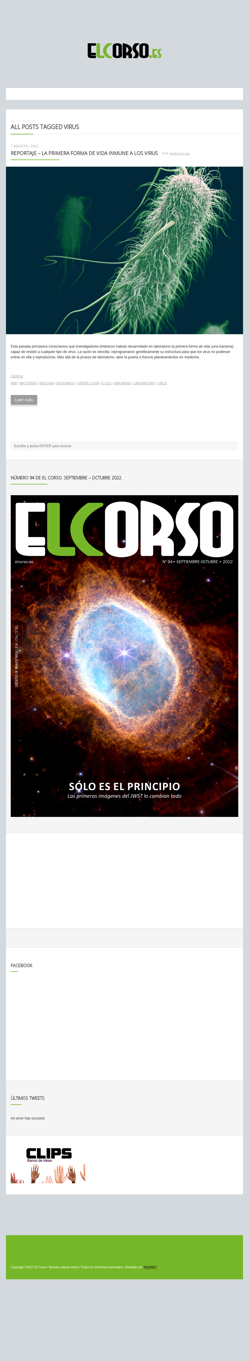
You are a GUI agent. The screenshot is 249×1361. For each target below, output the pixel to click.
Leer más (24, 399)
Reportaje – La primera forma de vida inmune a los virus (84, 153)
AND (14, 383)
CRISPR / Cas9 (88, 383)
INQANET (150, 1267)
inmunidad (122, 383)
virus (162, 383)
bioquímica (65, 383)
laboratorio (144, 383)
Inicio (15, 121)
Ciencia (17, 376)
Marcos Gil (180, 153)
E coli (106, 383)
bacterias (28, 383)
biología (46, 383)
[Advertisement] (124, 18)
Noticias (28, 121)
